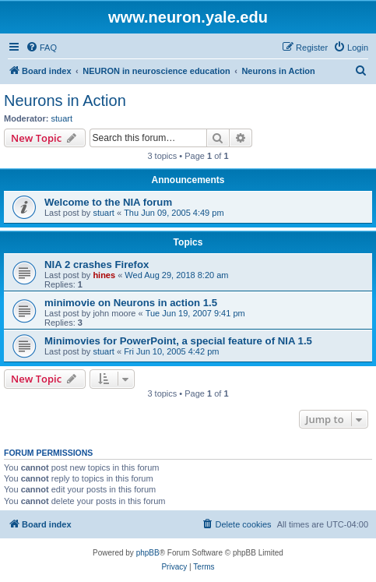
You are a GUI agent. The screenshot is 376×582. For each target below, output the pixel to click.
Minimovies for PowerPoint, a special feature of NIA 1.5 (178, 341)
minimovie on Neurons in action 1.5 (130, 303)
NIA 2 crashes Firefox (96, 264)
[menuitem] (41, 47)
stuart (62, 118)
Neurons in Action (65, 100)
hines (104, 275)
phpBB (148, 552)
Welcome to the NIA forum (108, 202)
